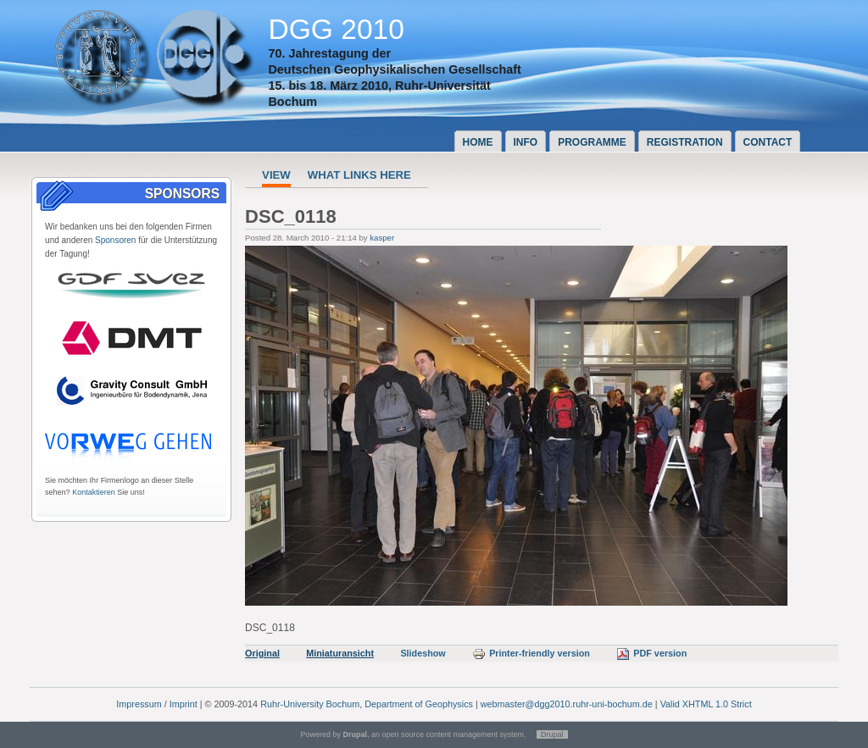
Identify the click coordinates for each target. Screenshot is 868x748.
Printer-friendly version (531, 653)
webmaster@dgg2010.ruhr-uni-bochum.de (567, 704)
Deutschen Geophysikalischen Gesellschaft (394, 69)
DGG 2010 (336, 29)
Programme (592, 142)
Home (478, 142)
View (276, 175)
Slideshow (422, 653)
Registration (685, 142)
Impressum (138, 704)
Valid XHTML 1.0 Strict (706, 704)
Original (262, 653)
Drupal (552, 734)
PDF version (651, 653)
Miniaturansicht (340, 653)
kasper (382, 237)
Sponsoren (115, 240)
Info (526, 142)
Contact (768, 142)
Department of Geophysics (418, 704)
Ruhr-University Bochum (309, 704)
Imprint (184, 704)
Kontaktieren (93, 492)
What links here (359, 175)
